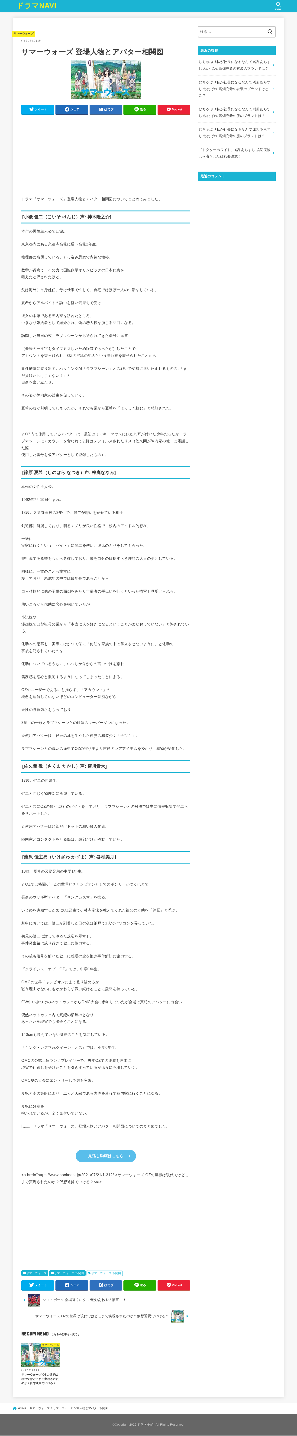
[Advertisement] (105, 150)
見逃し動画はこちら (106, 1156)
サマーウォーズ (24, 33)
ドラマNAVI (36, 6)
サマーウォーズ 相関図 (69, 1273)
